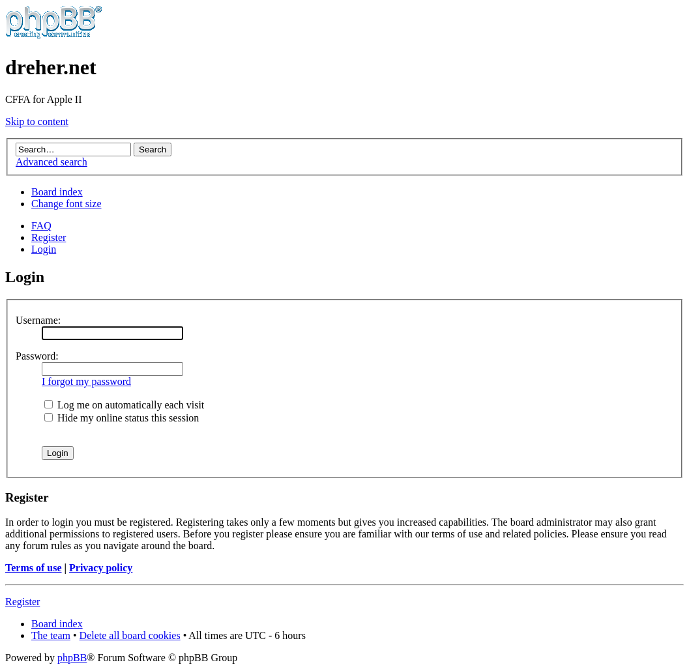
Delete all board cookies (130, 635)
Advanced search (51, 161)
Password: (37, 356)
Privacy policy (100, 567)
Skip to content (36, 121)
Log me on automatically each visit (124, 404)
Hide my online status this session (121, 417)
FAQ (41, 225)
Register (48, 237)
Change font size (66, 203)
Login (43, 249)
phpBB (72, 657)
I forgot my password (86, 381)
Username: (38, 320)
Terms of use (33, 567)
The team (50, 635)
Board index (57, 191)
